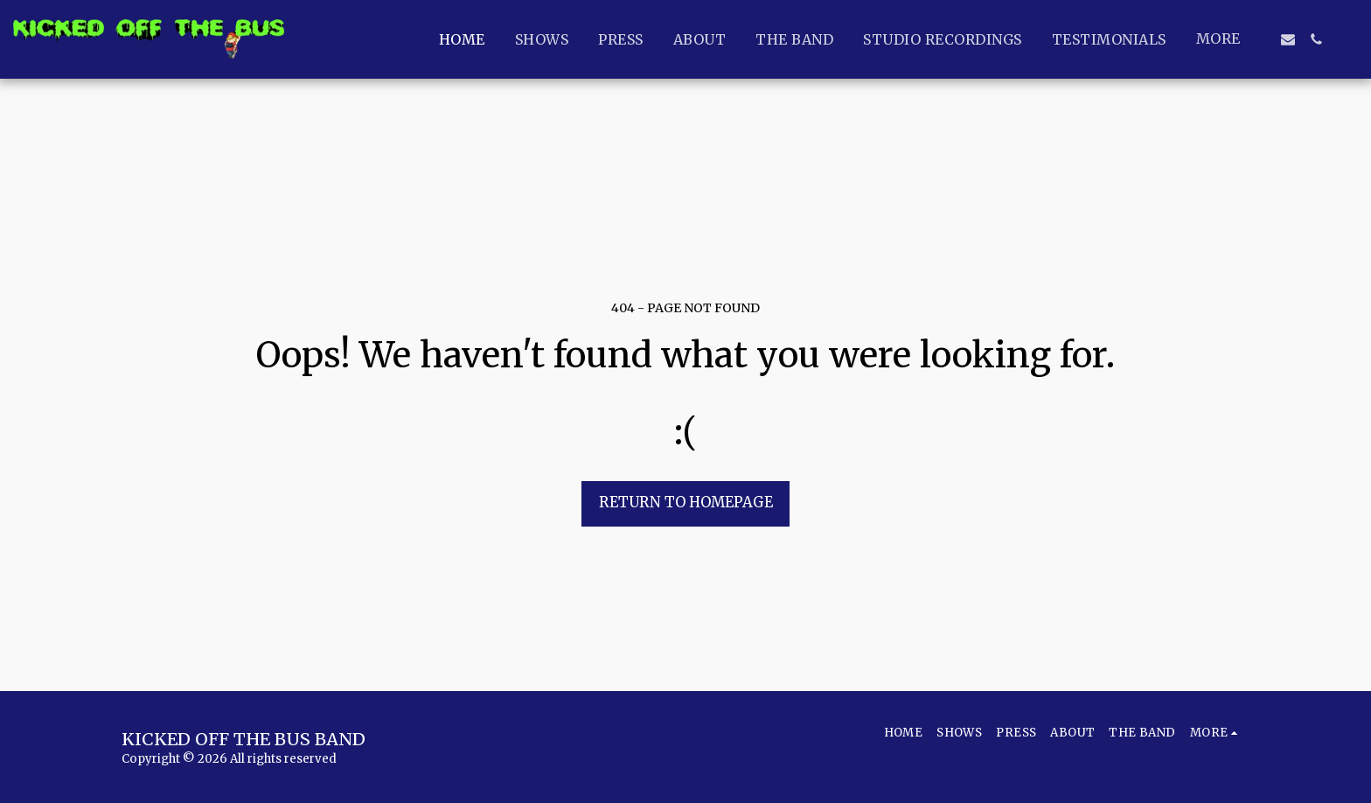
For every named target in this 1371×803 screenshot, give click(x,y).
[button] (1288, 39)
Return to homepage (686, 502)
